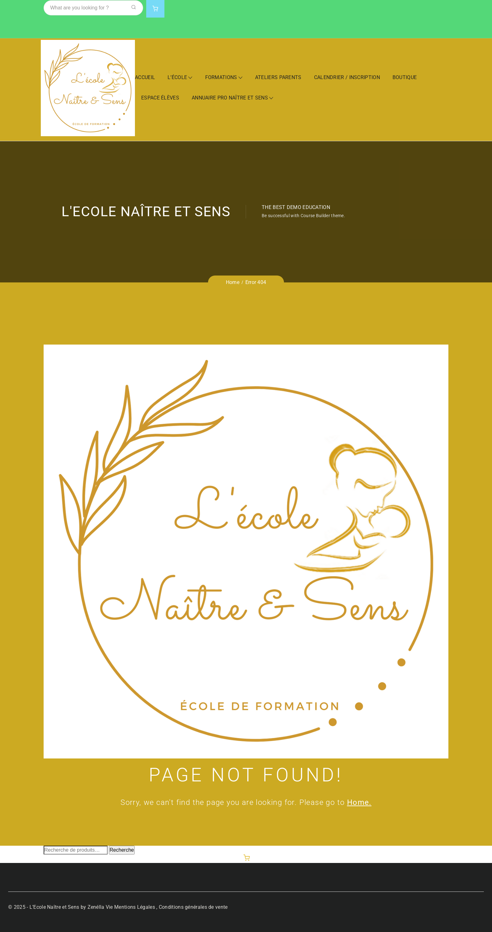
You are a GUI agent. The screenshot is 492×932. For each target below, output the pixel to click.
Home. (359, 802)
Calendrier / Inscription (347, 77)
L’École (177, 77)
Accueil (145, 77)
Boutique (405, 77)
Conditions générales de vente (193, 907)
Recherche (122, 850)
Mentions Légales (134, 907)
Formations (221, 77)
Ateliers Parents (278, 77)
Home (232, 282)
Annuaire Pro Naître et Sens (230, 98)
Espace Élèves (160, 98)
